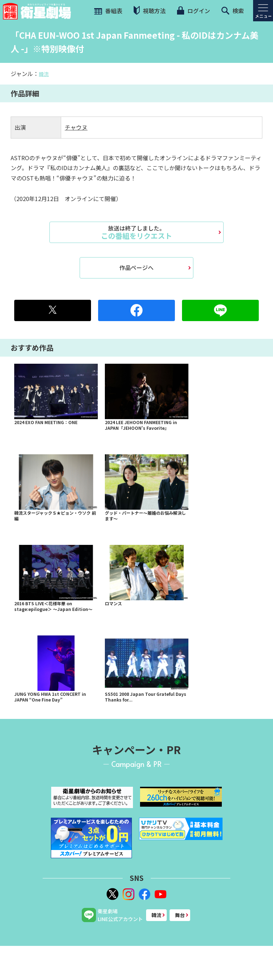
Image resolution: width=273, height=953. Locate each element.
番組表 (107, 10)
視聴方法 (150, 10)
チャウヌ (76, 127)
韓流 (44, 73)
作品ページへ (136, 267)
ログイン (193, 10)
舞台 (180, 915)
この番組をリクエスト (136, 232)
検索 (232, 10)
